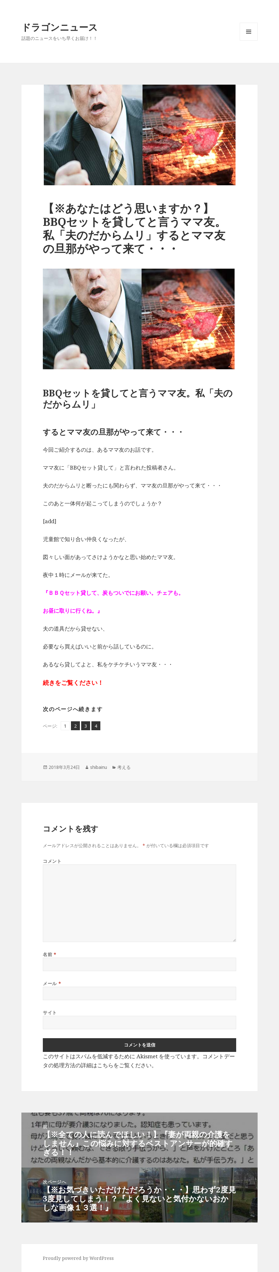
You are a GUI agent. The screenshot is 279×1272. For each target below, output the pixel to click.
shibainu (98, 767)
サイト (50, 1012)
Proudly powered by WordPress (78, 1258)
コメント (52, 861)
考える (124, 767)
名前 (49, 954)
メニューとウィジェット (248, 40)
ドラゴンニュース (59, 27)
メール (52, 983)
